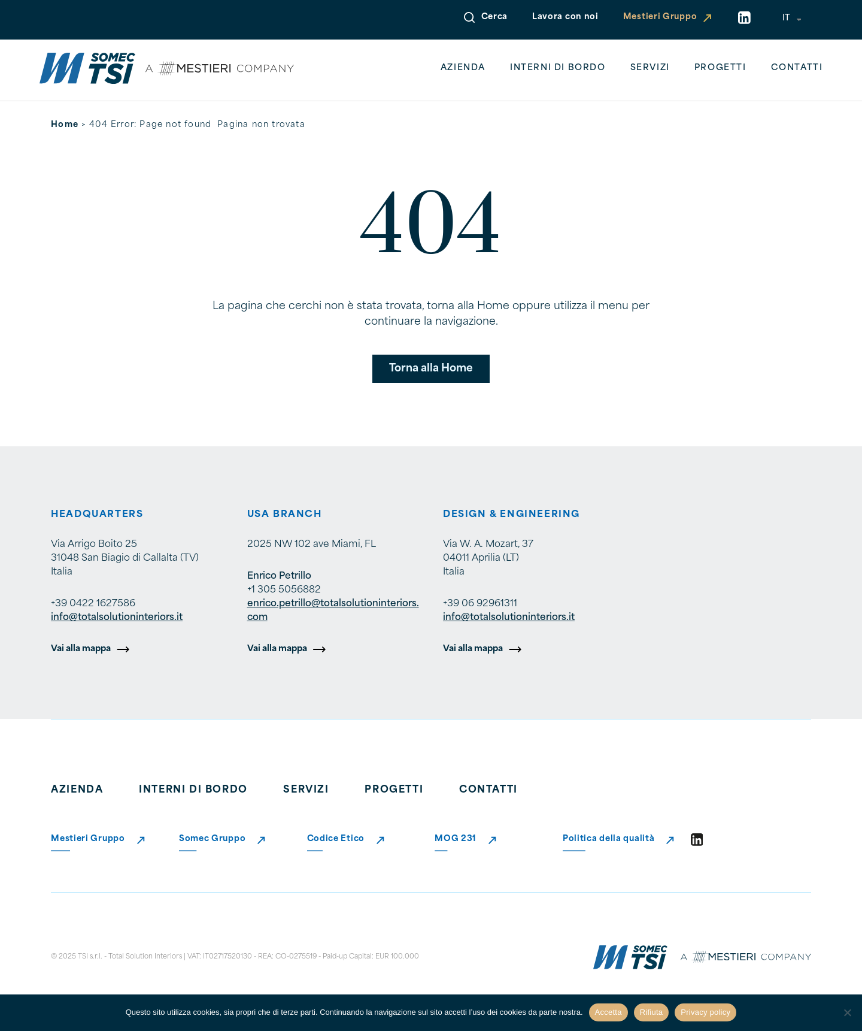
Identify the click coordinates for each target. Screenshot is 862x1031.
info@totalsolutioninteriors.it (117, 617)
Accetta (608, 1012)
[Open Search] (469, 17)
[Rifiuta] (847, 1012)
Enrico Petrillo (279, 576)
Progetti (720, 68)
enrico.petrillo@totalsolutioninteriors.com (333, 610)
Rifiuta (651, 1012)
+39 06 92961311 (480, 604)
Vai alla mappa (81, 649)
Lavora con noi (565, 17)
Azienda (463, 68)
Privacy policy (705, 1012)
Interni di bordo (558, 68)
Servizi (650, 68)
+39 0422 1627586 (93, 604)
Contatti (797, 68)
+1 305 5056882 (284, 590)
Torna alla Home (431, 369)
